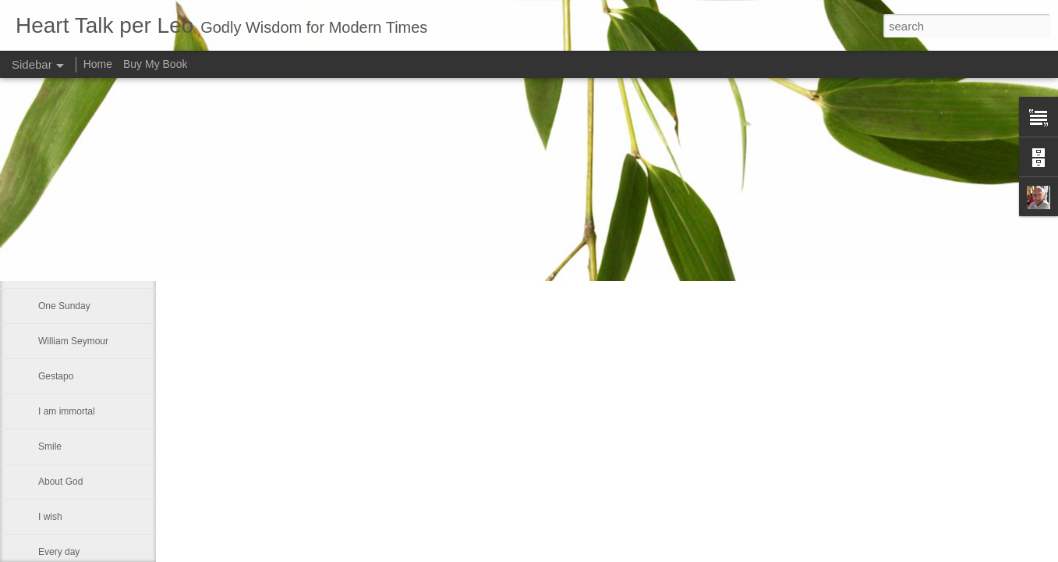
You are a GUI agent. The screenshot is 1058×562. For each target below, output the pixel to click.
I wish (50, 516)
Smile (50, 446)
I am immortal (66, 411)
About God (60, 481)
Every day (59, 551)
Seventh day (64, 200)
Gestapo (55, 376)
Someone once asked (83, 235)
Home (97, 64)
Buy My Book (155, 64)
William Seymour (73, 341)
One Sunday (64, 306)
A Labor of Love (71, 270)
